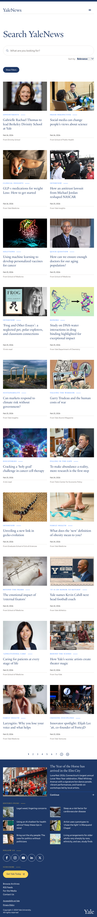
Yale (89, 912)
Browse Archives (11, 883)
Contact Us (8, 894)
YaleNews (12, 10)
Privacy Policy (8, 905)
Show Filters (11, 70)
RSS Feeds (8, 887)
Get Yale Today (15, 873)
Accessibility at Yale (11, 901)
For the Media (10, 890)
